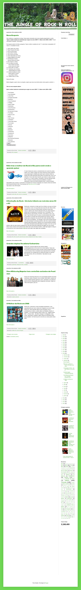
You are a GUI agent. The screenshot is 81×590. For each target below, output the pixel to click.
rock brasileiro (68, 509)
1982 (66, 463)
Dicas (71, 470)
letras (67, 501)
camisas (62, 490)
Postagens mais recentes (12, 334)
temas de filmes (64, 514)
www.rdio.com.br (32, 184)
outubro (65, 358)
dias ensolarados (70, 494)
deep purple (67, 493)
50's (13, 236)
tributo (72, 515)
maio (65, 388)
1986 (13, 330)
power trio (68, 507)
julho (65, 384)
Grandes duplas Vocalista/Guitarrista (22, 243)
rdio (17, 194)
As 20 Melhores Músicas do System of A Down (71, 451)
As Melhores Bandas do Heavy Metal (71, 427)
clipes (66, 491)
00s (12, 152)
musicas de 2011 (69, 502)
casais (66, 490)
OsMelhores (71, 476)
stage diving (70, 511)
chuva (62, 491)
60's (15, 236)
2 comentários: (21, 262)
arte (74, 485)
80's (15, 330)
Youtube (39, 236)
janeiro (65, 395)
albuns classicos (65, 483)
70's (71, 465)
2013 (64, 399)
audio (64, 486)
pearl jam (17, 296)
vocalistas (26, 264)
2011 (64, 403)
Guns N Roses (68, 473)
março (65, 392)
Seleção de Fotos (20, 264)
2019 (64, 346)
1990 (69, 463)
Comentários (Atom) (14, 336)
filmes (66, 497)
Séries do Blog (50, 28)
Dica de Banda (64, 470)
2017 (64, 349)
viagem (67, 518)
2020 (64, 344)
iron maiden (69, 499)
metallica (71, 501)
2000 (72, 463)
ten (70, 514)
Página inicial (31, 334)
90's (67, 466)
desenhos (73, 493)
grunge (71, 497)
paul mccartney (70, 506)
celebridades (71, 490)
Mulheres (68, 474)
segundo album (67, 510)
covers (62, 493)
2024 (64, 336)
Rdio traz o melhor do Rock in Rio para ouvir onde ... (68, 365)
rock (62, 509)
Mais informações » (10, 188)
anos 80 (18, 330)
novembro (66, 356)
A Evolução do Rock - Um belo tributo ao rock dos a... (69, 369)
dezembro (66, 355)
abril (65, 390)
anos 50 (17, 236)
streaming (25, 194)
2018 (64, 347)
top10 (67, 515)
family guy (71, 495)
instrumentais (63, 499)
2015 (64, 353)
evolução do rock (31, 236)
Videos (36, 236)
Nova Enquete (12, 35)
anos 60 (21, 236)
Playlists (21, 330)
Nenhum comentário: (22, 150)
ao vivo (73, 483)
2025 (64, 334)
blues (62, 489)
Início (7, 28)
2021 (64, 342)
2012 (64, 401)
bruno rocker (25, 236)
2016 (64, 351)
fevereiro (66, 393)
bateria (66, 487)
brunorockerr (69, 489)
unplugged (69, 516)
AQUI (24, 228)
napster (13, 296)
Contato (13, 28)
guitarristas (14, 264)
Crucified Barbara (64, 469)
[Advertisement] (31, 157)
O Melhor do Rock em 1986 (17, 303)
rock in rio (21, 194)
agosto (65, 382)
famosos (62, 497)
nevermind (63, 503)
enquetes (15, 152)
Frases (62, 473)
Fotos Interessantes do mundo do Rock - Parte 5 (68, 457)
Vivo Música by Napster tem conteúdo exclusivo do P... (68, 376)
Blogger (46, 583)
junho (65, 386)
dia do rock (64, 494)
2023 (64, 338)
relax (72, 507)
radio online (14, 194)
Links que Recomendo (64, 28)
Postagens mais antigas (51, 334)
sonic (72, 510)
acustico (73, 482)
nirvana (67, 503)
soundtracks (63, 511)
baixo (68, 486)
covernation (71, 491)
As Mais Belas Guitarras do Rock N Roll (71, 435)
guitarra (62, 498)
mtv (62, 502)
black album (71, 487)
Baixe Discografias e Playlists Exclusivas (31, 28)
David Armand (71, 469)
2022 (64, 340)
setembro (66, 360)
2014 (64, 398)
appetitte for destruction (67, 485)
